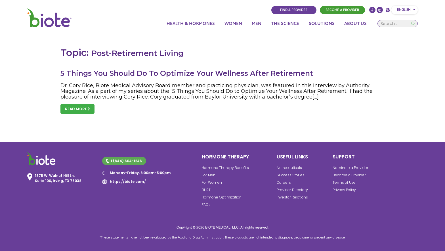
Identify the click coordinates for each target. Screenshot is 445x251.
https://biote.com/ (127, 181)
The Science (285, 23)
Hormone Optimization (221, 197)
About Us (355, 23)
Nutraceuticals (289, 167)
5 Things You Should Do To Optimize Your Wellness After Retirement (187, 73)
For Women (211, 182)
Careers (283, 182)
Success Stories (290, 175)
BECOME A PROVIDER (342, 10)
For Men (208, 175)
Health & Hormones (191, 23)
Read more (77, 109)
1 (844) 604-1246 (124, 160)
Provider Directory (291, 189)
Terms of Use (344, 182)
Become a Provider (348, 175)
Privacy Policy (344, 189)
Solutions (322, 23)
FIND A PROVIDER (293, 10)
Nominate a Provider (350, 167)
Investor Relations (292, 197)
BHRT (206, 189)
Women (233, 23)
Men (256, 23)
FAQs (206, 204)
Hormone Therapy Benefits (224, 167)
